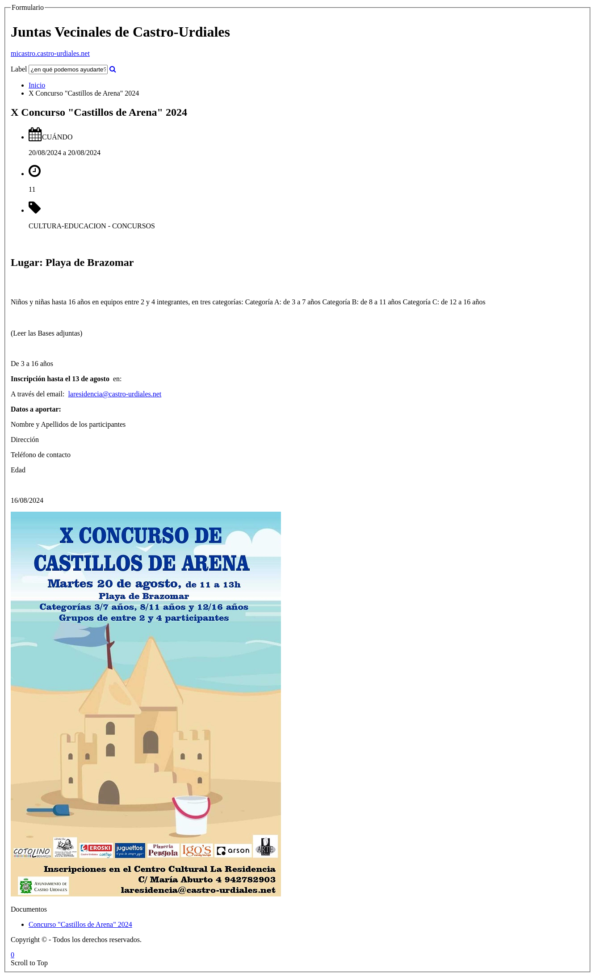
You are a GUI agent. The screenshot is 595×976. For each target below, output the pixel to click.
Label (19, 69)
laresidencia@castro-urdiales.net (114, 394)
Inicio (37, 85)
